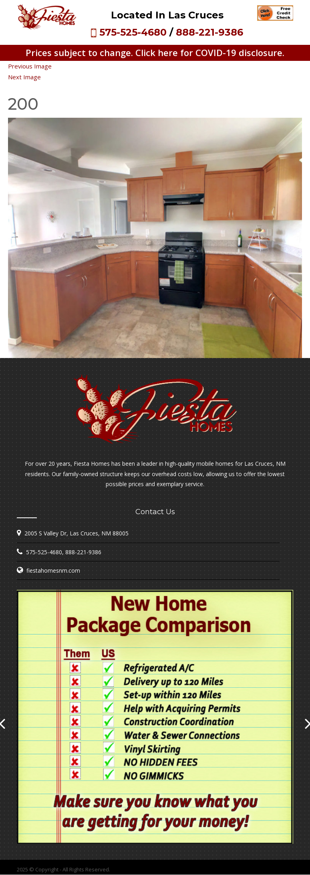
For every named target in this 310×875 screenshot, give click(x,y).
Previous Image (30, 66)
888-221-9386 (209, 32)
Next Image (24, 77)
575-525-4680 (133, 32)
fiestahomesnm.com (53, 570)
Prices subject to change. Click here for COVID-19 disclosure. (155, 52)
